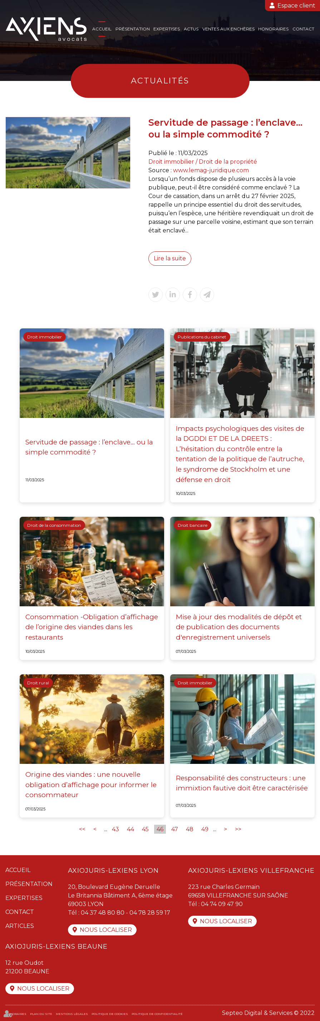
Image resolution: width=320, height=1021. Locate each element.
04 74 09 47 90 (222, 904)
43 (115, 829)
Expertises (166, 29)
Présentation (132, 29)
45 (145, 829)
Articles (19, 926)
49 (204, 829)
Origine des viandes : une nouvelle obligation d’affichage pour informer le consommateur (91, 784)
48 (189, 829)
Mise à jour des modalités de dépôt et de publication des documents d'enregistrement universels (239, 627)
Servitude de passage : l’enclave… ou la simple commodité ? (89, 447)
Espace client (296, 5)
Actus (191, 29)
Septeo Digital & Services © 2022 (268, 1013)
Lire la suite (170, 258)
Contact (303, 29)
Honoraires (273, 29)
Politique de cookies (110, 1014)
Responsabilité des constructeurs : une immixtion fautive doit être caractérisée (242, 783)
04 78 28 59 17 (149, 912)
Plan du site (41, 1014)
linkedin (305, 525)
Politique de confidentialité (157, 1014)
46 (160, 829)
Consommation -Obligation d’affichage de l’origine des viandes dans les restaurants (91, 627)
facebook (305, 496)
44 (130, 829)
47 (174, 829)
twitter (305, 510)
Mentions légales (72, 1014)
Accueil (102, 29)
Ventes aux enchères (228, 29)
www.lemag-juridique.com (211, 170)
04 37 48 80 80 (102, 912)
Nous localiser (106, 929)
